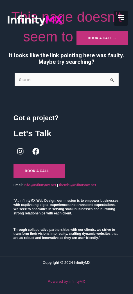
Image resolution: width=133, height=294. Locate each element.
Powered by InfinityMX (66, 281)
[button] (121, 18)
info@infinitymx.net (40, 185)
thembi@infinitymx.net (77, 185)
